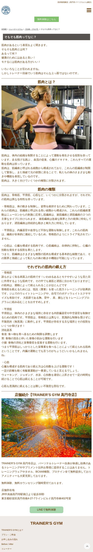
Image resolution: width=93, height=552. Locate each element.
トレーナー (6, 549)
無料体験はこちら (46, 19)
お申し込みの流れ (9, 539)
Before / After (7, 544)
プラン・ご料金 (8, 535)
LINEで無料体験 (46, 509)
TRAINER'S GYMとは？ (12, 530)
